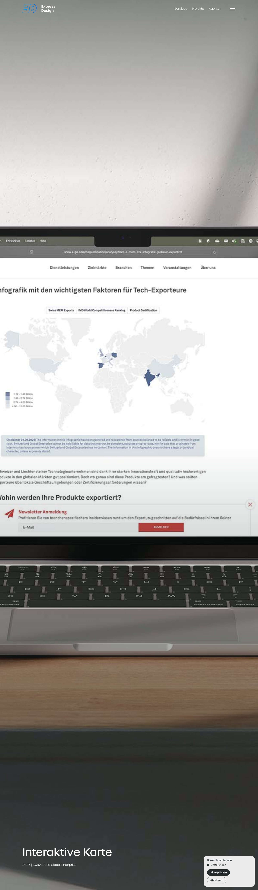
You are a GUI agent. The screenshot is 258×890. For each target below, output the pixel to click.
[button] (229, 865)
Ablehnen (216, 880)
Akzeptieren (218, 872)
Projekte (198, 9)
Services (180, 9)
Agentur (215, 9)
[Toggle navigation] (232, 8)
